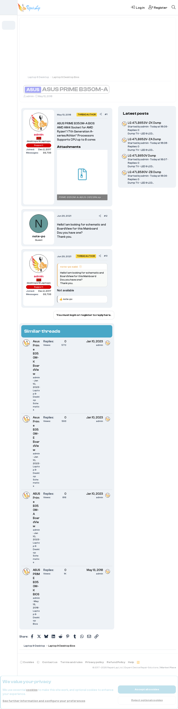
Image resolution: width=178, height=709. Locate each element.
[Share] (100, 114)
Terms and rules (71, 662)
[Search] (173, 7)
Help (131, 662)
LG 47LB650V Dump (142, 155)
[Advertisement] (97, 48)
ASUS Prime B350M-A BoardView (36, 510)
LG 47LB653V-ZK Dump (144, 123)
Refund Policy (116, 662)
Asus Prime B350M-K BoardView (36, 358)
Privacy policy (94, 662)
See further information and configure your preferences (44, 701)
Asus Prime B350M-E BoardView (36, 434)
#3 (105, 255)
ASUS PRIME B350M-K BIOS (36, 582)
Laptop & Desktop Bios (36, 617)
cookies (31, 690)
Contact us (49, 662)
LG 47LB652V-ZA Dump (144, 139)
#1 (106, 114)
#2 (105, 216)
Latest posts (136, 113)
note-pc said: (69, 266)
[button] (14, 36)
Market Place (168, 667)
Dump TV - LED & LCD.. (141, 133)
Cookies (27, 662)
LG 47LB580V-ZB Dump (144, 172)
